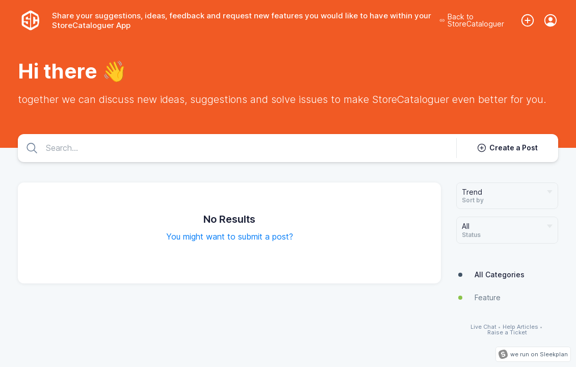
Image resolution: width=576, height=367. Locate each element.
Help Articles (520, 327)
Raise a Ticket (507, 332)
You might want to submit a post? (229, 236)
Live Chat (483, 327)
